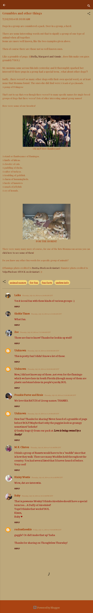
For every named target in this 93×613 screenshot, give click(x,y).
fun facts (47, 282)
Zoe (16, 332)
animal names (18, 282)
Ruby (17, 495)
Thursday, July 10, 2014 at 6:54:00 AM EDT (46, 314)
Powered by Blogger (46, 607)
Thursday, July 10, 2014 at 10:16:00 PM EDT (47, 477)
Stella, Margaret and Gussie (46, 56)
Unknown (20, 350)
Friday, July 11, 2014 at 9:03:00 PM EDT (47, 529)
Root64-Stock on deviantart (46, 267)
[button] (89, 14)
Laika (17, 295)
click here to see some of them (17, 252)
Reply (17, 306)
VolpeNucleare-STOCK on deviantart (21, 271)
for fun (34, 282)
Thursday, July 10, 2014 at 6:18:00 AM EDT (37, 295)
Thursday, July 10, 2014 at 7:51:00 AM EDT (35, 332)
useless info (62, 282)
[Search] (89, 6)
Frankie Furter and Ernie (28, 395)
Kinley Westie (22, 477)
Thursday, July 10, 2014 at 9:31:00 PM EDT (45, 447)
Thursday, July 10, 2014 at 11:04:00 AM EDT (60, 395)
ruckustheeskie (23, 529)
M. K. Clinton (21, 447)
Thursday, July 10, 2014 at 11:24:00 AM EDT (43, 413)
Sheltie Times (22, 313)
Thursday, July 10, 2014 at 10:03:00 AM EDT (43, 350)
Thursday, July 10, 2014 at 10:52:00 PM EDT (37, 496)
